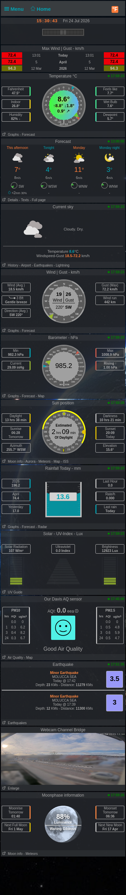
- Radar (41, 527)
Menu (15, 9)
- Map (40, 396)
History (9, 265)
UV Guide (12, 592)
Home (40, 9)
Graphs (10, 134)
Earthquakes (14, 723)
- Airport (25, 265)
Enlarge (10, 788)
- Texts (24, 200)
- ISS (65, 461)
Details (9, 200)
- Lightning (62, 265)
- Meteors (43, 461)
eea (72, 611)
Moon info (12, 461)
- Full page (38, 200)
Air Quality (12, 657)
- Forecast (27, 134)
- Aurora (30, 461)
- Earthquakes (42, 265)
